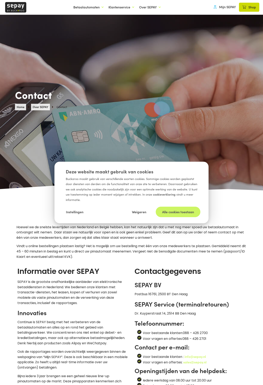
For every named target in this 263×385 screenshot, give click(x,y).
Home (20, 107)
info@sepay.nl (195, 356)
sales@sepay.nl (194, 362)
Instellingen (74, 211)
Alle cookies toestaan (178, 211)
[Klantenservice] (121, 7)
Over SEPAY (40, 107)
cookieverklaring (164, 194)
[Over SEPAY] (150, 7)
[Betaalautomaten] (88, 7)
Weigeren (139, 211)
